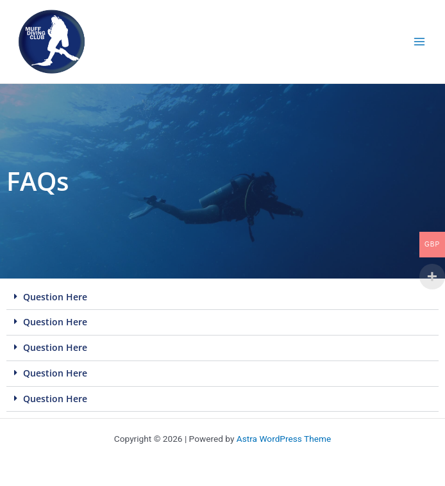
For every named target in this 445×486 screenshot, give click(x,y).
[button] (222, 298)
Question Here (55, 297)
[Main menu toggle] (419, 41)
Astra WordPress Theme (284, 438)
